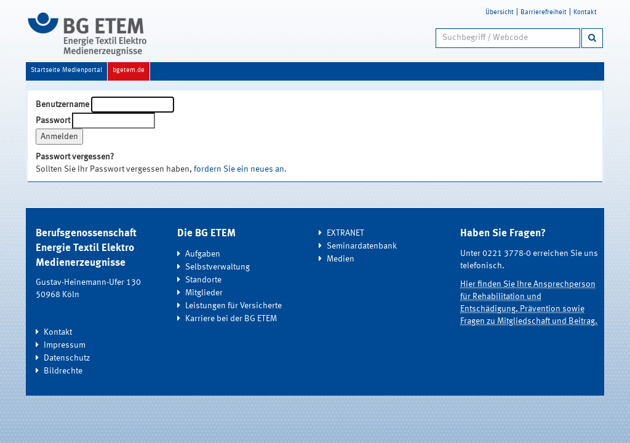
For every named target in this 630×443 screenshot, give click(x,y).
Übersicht (499, 12)
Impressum (65, 345)
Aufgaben (202, 254)
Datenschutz (67, 358)
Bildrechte (63, 371)
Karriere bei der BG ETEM (231, 318)
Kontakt (585, 12)
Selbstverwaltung (217, 267)
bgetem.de (129, 70)
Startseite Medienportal (66, 70)
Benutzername (62, 104)
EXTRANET (345, 233)
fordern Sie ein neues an (239, 169)
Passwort (53, 120)
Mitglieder (204, 293)
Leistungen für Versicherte (233, 305)
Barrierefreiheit (543, 12)
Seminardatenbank (362, 246)
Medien (340, 259)
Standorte (203, 280)
